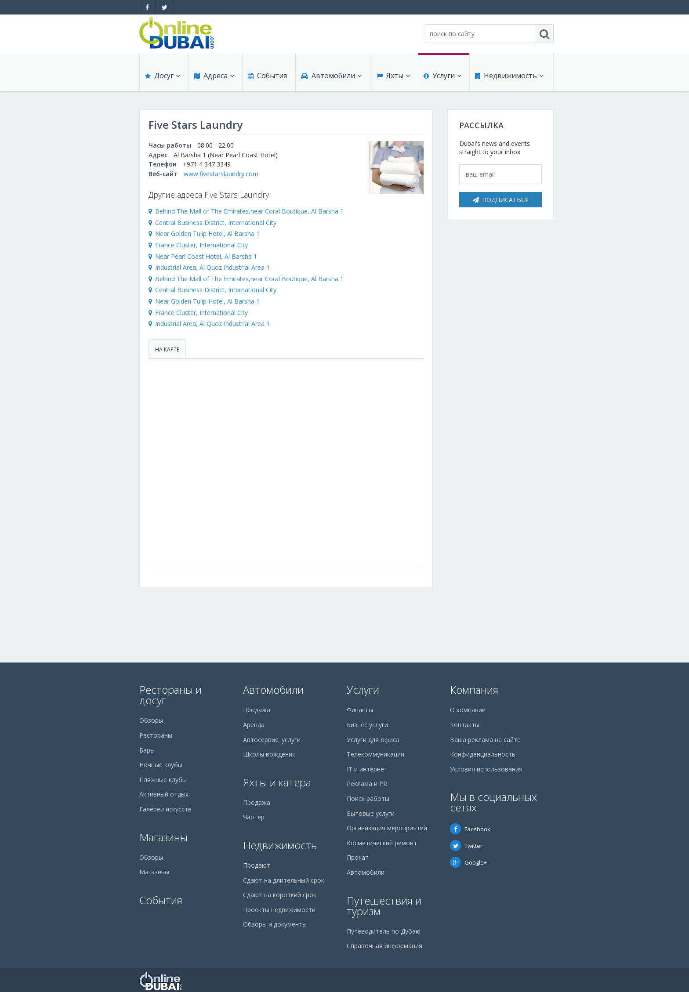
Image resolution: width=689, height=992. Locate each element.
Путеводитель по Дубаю (384, 931)
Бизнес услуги (367, 724)
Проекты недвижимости (279, 909)
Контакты (464, 724)
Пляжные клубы (163, 779)
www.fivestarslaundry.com (221, 174)
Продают (256, 865)
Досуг (162, 75)
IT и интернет (367, 769)
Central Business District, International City (215, 222)
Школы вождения (269, 754)
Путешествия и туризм (384, 905)
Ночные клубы (160, 764)
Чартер (254, 817)
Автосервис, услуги (272, 739)
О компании (468, 710)
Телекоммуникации (375, 754)
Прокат (358, 857)
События (267, 75)
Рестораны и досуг (170, 694)
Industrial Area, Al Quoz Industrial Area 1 (212, 267)
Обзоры (151, 720)
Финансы (360, 710)
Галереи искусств (165, 809)
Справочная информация (384, 945)
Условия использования (486, 769)
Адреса (214, 75)
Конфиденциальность (482, 754)
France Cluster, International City (201, 245)
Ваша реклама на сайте (485, 739)
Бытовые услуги (371, 813)
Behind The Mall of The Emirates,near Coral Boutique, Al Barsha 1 (249, 211)
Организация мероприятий (387, 828)
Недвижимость (509, 75)
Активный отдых (164, 794)
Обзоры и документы (275, 924)
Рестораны (155, 735)
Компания (474, 689)
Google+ (468, 862)
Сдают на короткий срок (279, 895)
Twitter (466, 846)
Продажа (256, 710)
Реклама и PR (367, 783)
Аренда (254, 724)
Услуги (442, 75)
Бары (147, 750)
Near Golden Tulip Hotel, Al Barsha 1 (207, 233)
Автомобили (331, 75)
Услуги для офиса (373, 739)
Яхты (393, 75)
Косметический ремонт (382, 843)
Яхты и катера (277, 782)
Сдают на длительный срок (283, 880)
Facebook (470, 829)
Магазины (163, 837)
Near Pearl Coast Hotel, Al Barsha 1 (206, 256)
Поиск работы (368, 798)
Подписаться (501, 200)
